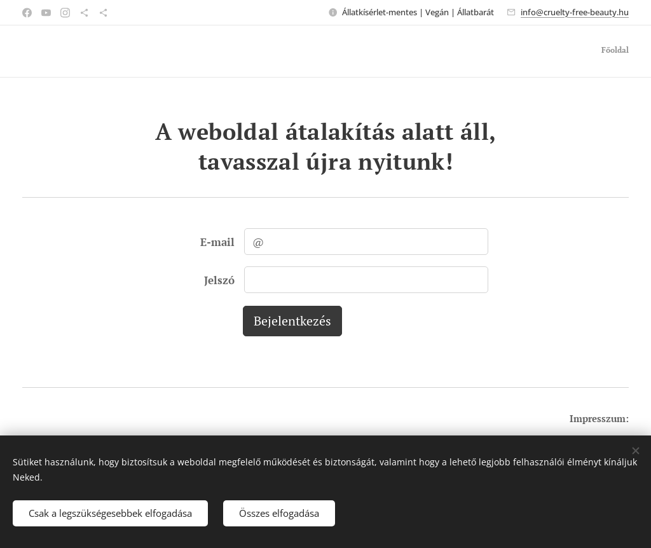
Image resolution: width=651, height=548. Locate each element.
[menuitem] (627, 51)
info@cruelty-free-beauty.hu (575, 12)
